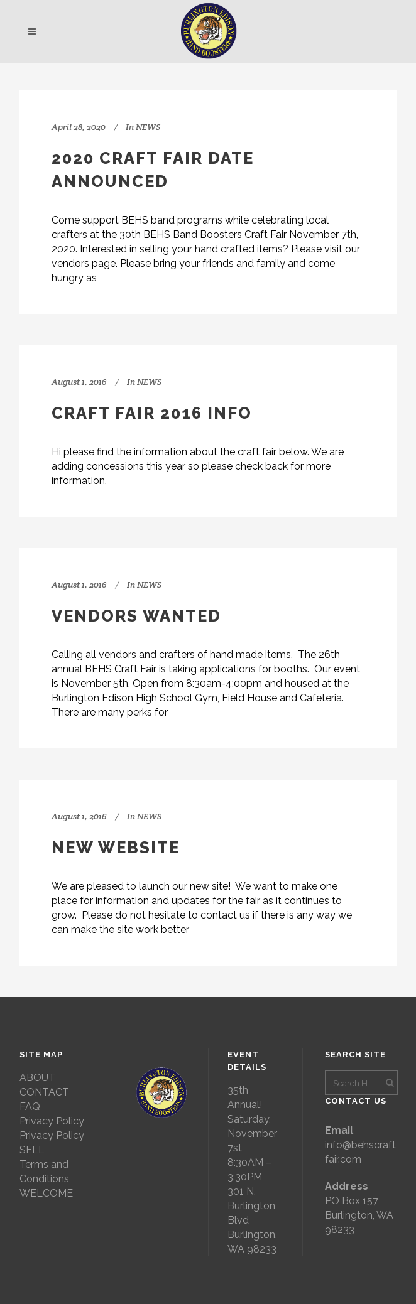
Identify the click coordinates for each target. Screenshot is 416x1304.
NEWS (148, 126)
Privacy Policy (51, 1121)
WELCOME (46, 1193)
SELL (32, 1150)
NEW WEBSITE (116, 847)
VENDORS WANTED (136, 615)
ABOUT (37, 1078)
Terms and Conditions (44, 1171)
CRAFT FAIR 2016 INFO (152, 413)
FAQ (29, 1107)
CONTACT (44, 1092)
